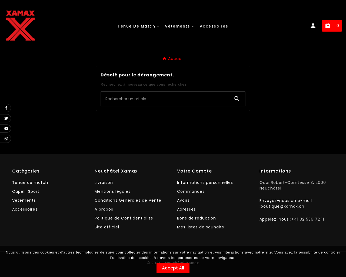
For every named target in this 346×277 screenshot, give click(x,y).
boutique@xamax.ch (282, 206)
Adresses (186, 209)
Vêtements (24, 200)
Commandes (191, 191)
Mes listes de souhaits (200, 227)
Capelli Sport (25, 191)
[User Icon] (316, 25)
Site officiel (107, 227)
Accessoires (25, 209)
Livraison (104, 182)
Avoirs (183, 200)
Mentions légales (113, 191)
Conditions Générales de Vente (128, 200)
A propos (104, 209)
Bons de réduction (196, 218)
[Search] (237, 98)
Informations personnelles (205, 182)
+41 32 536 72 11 (307, 219)
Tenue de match (30, 182)
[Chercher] (165, 99)
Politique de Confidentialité (124, 218)
